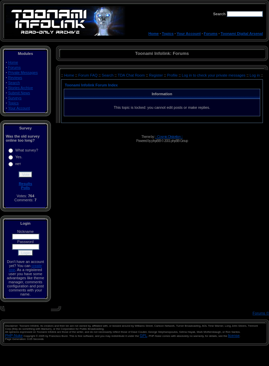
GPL (143, 335)
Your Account (189, 34)
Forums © (261, 313)
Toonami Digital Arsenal (241, 34)
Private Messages (23, 72)
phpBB (156, 141)
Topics (168, 34)
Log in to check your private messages (214, 75)
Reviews (15, 78)
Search (14, 83)
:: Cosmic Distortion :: (169, 137)
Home (153, 34)
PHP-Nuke (14, 335)
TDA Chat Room (132, 75)
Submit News (19, 93)
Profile (172, 75)
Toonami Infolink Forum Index (91, 85)
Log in (255, 75)
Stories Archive (20, 88)
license (233, 335)
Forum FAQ (88, 75)
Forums (210, 34)
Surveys (15, 98)
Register (156, 75)
